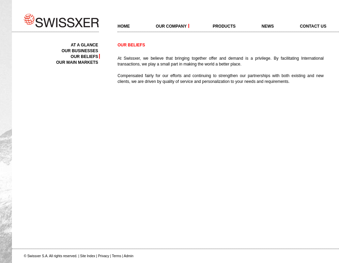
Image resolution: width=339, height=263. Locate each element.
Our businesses (80, 50)
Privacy (103, 256)
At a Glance (84, 45)
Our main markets (77, 62)
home (124, 26)
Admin (128, 256)
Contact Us (313, 26)
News (268, 26)
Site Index (87, 256)
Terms (116, 256)
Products (224, 26)
